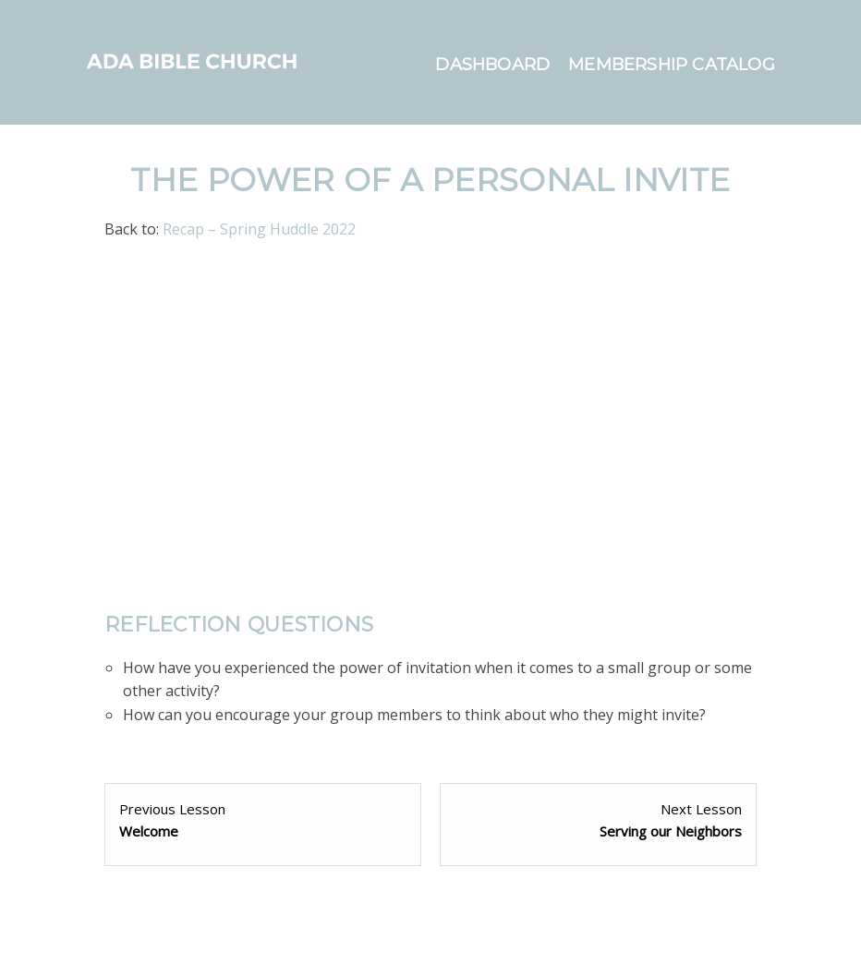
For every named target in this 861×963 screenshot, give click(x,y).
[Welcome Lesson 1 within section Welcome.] (262, 820)
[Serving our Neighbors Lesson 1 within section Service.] (598, 820)
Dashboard (492, 64)
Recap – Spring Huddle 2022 (259, 229)
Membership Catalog (671, 64)
